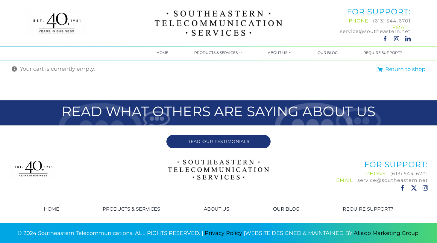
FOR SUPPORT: (379, 11)
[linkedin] (408, 38)
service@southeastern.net (375, 31)
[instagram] (396, 38)
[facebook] (385, 38)
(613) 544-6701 (392, 21)
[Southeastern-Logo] (218, 10)
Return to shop (405, 69)
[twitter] (414, 188)
